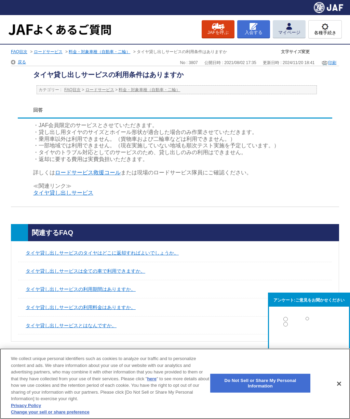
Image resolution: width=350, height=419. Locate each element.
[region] (175, 383)
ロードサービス (48, 51)
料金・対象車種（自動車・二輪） (99, 51)
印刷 (332, 62)
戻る (22, 62)
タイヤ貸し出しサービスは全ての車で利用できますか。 (85, 271)
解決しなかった (309, 343)
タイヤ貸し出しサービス (63, 193)
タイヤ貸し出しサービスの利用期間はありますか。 (81, 289)
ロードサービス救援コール (88, 172)
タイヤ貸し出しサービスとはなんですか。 (71, 325)
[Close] (339, 383)
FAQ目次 (19, 51)
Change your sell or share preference (50, 412)
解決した (309, 320)
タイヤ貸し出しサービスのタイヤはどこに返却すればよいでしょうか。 (102, 253)
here (151, 378)
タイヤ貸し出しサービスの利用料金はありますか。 (81, 307)
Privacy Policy (26, 405)
